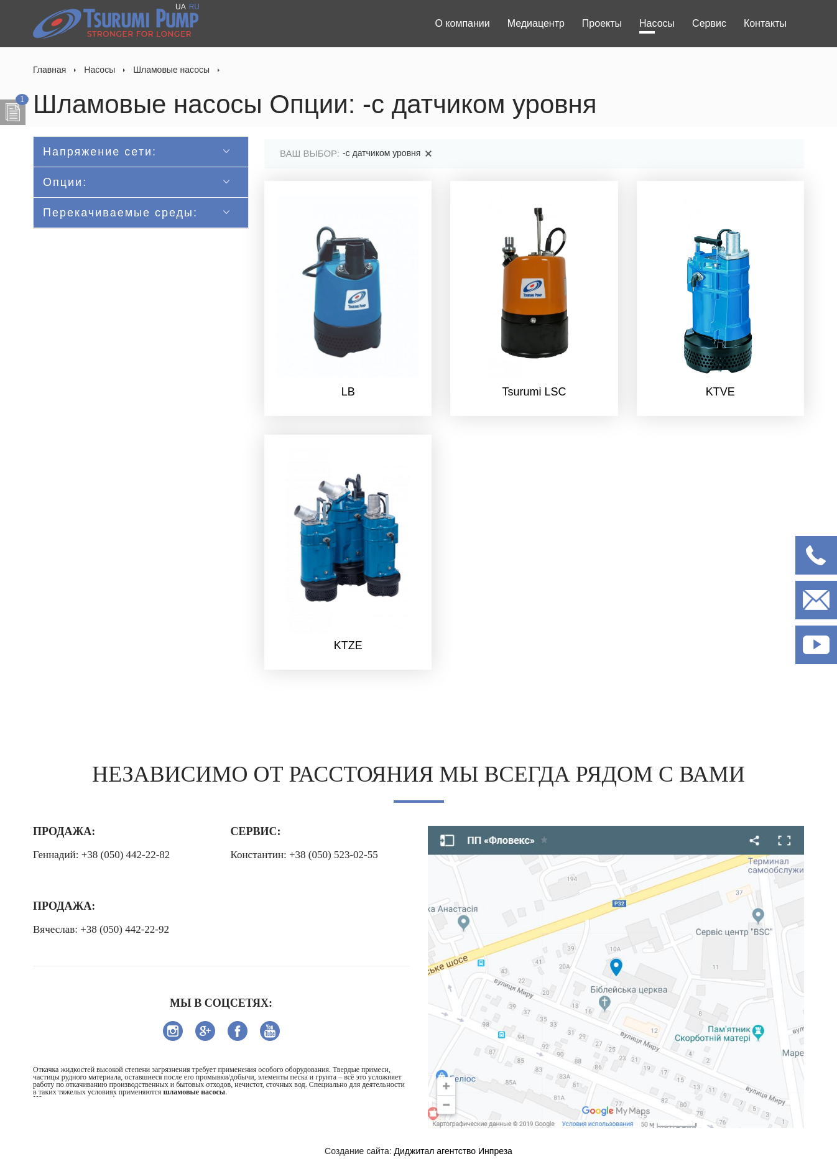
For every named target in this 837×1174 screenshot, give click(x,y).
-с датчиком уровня (389, 153)
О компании (462, 23)
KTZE (348, 645)
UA (180, 7)
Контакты (765, 23)
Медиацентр (536, 23)
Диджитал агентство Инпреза (453, 1151)
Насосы (657, 23)
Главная (49, 69)
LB (348, 392)
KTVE (720, 392)
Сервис (709, 23)
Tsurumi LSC (534, 392)
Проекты (602, 23)
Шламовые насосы (171, 69)
